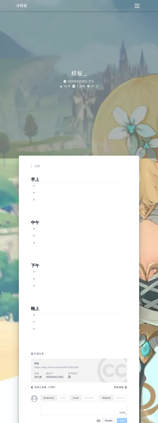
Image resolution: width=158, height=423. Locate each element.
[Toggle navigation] (137, 5)
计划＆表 (39, 353)
